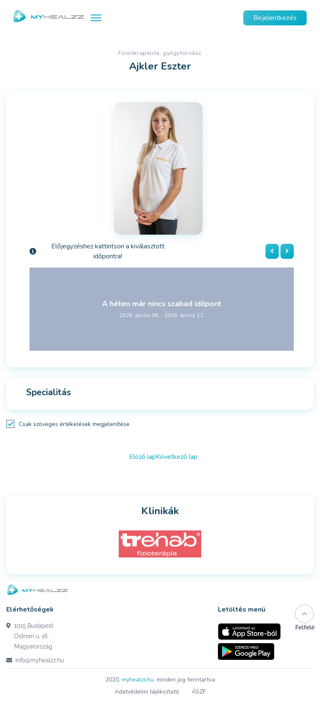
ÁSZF (199, 692)
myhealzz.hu (138, 680)
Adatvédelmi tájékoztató (147, 692)
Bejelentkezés (275, 17)
